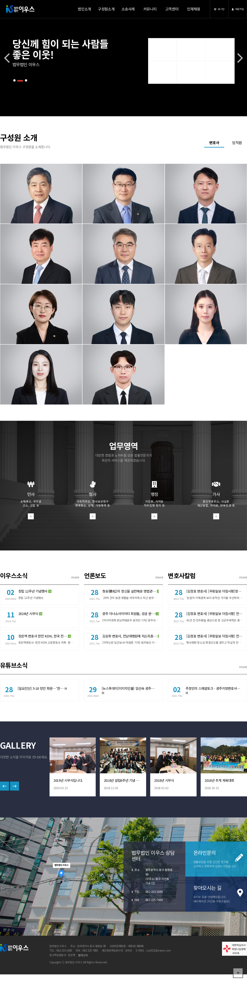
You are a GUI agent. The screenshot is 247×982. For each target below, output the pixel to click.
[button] (14, 80)
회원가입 (238, 9)
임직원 (237, 142)
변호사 (214, 142)
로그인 (219, 9)
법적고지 (82, 958)
